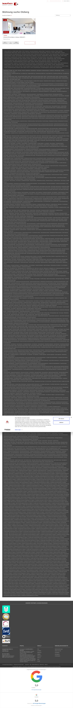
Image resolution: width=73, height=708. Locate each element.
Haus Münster (17, 207)
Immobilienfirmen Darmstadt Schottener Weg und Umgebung (21, 565)
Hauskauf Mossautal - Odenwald (21, 424)
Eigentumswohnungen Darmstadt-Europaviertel (35, 415)
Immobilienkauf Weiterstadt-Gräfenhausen (35, 366)
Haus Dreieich (14, 210)
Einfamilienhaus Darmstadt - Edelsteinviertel (38, 305)
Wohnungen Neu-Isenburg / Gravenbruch (36, 351)
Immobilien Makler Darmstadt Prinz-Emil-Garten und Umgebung (53, 494)
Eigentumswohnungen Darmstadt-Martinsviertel (27, 341)
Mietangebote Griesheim (7, 259)
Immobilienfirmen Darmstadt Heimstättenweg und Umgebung (29, 570)
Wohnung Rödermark (37, 110)
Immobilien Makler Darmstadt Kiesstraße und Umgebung (17, 506)
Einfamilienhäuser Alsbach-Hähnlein (45, 220)
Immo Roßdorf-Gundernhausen (64, 360)
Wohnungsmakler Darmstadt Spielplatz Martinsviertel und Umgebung (17, 498)
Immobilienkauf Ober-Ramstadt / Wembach (32, 174)
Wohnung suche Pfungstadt (31, 329)
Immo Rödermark (61, 110)
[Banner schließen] (71, 693)
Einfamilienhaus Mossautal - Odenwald (32, 424)
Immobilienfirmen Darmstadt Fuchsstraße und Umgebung (47, 504)
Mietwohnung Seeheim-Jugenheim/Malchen (62, 170)
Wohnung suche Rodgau (7, 278)
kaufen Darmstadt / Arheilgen (24, 327)
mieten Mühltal (6, 141)
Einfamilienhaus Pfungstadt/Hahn (14, 299)
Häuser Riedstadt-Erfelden (8, 202)
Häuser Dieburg (12, 442)
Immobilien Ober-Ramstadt (21, 153)
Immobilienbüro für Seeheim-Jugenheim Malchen (58, 574)
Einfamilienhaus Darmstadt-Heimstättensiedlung (55, 318)
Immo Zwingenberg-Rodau (18, 277)
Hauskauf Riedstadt (47, 98)
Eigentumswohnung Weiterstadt (33, 333)
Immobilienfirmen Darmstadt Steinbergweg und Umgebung (17, 512)
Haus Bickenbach (23, 95)
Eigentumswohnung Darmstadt (26, 118)
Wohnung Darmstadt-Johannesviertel (32, 125)
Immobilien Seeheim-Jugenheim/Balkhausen (23, 375)
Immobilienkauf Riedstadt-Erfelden (28, 201)
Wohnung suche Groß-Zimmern (29, 199)
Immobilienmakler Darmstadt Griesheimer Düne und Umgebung (35, 486)
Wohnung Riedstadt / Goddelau (55, 430)
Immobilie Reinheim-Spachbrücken (9, 315)
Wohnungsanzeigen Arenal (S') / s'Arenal (34, 446)
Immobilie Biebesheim (7, 344)
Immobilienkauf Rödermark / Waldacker (20, 394)
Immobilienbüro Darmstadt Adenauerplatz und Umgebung (12, 510)
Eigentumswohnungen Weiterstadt (21, 335)
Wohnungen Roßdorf (45, 214)
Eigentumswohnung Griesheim (8, 262)
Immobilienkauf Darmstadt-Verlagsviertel (33, 412)
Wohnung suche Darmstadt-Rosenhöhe (9, 223)
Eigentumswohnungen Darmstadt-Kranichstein (40, 283)
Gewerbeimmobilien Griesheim (22, 260)
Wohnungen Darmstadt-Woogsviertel (61, 454)
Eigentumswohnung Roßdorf (21, 214)
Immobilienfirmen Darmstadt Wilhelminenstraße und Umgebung (20, 558)
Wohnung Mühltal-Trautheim (56, 106)
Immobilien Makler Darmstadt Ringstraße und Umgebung (47, 510)
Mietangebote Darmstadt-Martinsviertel (33, 338)
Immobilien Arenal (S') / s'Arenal (30, 448)
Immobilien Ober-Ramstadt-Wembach (51, 357)
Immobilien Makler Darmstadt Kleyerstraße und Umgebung (51, 544)
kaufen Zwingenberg (32, 192)
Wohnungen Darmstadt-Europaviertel (22, 415)
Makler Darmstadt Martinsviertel (32, 464)
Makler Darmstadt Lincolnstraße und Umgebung (27, 518)
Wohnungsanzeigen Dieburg (20, 442)
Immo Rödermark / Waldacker (40, 394)
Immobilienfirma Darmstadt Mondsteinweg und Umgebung (44, 562)
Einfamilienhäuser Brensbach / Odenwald (32, 228)
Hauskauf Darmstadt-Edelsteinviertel (19, 149)
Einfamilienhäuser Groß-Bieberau (56, 265)
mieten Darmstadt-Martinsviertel (22, 339)
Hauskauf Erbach (44, 440)
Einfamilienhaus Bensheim (20, 373)
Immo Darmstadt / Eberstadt (49, 388)
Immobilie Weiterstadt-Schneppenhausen (10, 287)
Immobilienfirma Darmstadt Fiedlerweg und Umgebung (56, 501)
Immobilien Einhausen (46, 144)
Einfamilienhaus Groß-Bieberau (16, 266)
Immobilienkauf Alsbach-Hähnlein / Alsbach (47, 347)
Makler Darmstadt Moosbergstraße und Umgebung (53, 546)
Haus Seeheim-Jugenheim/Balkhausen (29, 376)
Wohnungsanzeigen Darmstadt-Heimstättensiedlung (58, 321)
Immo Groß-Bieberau (32, 265)
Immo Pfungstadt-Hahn (52, 91)
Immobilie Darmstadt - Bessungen (16, 272)
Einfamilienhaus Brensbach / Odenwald (9, 228)
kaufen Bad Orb (40, 406)
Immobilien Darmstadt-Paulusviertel (22, 436)
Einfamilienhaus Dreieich (22, 211)
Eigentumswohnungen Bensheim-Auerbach (28, 161)
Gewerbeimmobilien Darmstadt (49, 118)
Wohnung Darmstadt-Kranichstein (24, 286)
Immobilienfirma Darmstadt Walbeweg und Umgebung (22, 546)
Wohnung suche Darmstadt (11, 118)
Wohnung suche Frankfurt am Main (9, 460)
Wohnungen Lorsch (7, 268)
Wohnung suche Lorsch (34, 269)
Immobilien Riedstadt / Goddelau (44, 431)
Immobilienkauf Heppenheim (14, 354)
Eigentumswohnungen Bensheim (53, 372)
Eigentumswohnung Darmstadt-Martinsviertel (46, 338)
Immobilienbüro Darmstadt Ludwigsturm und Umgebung (53, 486)
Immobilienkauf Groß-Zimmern (37, 198)
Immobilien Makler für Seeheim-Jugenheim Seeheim (29, 576)
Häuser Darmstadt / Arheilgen (15, 327)
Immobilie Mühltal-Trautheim (11, 107)
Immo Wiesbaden (13, 308)
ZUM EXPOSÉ (29, 42)
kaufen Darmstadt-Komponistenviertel (46, 293)
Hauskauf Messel (46, 167)
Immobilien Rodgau (43, 278)
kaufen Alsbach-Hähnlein (59, 219)
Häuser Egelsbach (44, 168)
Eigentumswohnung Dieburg (29, 442)
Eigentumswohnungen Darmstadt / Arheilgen (35, 327)
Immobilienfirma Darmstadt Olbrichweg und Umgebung (37, 525)
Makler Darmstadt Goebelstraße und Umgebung (11, 564)
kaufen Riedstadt (40, 98)
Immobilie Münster (12, 207)
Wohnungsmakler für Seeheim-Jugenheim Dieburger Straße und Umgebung (37, 589)
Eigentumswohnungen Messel (40, 165)
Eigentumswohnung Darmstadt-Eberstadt (10, 403)
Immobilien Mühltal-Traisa (31, 73)
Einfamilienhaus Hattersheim (46, 229)
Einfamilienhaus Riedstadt (52, 100)
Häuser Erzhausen (12, 180)
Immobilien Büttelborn (40, 143)
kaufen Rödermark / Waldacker (59, 394)
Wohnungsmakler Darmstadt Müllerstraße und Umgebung (57, 558)
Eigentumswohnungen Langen (45, 314)
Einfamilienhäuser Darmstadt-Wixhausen (21, 449)
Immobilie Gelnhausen (16, 437)
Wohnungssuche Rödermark (44, 110)
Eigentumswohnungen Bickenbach (9, 95)
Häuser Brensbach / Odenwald (18, 226)
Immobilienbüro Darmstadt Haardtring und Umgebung (18, 494)
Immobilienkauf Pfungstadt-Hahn (17, 91)
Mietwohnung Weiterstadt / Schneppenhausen (36, 390)
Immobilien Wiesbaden (30, 308)
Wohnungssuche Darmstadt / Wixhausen (46, 250)
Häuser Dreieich (16, 211)
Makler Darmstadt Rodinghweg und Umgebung (51, 571)
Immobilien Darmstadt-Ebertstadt (19, 104)
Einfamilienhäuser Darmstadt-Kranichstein (46, 281)
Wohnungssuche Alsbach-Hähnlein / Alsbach (24, 345)
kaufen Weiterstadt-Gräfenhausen (40, 369)
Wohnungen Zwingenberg (7, 192)
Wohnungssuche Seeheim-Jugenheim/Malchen (33, 173)
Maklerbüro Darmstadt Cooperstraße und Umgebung (61, 528)
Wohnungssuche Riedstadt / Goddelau (21, 430)
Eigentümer (39, 652)
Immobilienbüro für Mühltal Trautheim (14, 577)
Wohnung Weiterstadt (53, 335)
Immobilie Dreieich (52, 211)
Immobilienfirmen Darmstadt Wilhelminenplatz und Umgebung (24, 476)
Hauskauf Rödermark (30, 110)
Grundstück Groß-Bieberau (15, 265)
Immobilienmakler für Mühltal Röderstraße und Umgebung (43, 583)
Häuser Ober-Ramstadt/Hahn (51, 183)
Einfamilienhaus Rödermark (17, 112)
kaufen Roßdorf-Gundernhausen (44, 360)
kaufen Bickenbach (14, 94)
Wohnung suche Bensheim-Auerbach (15, 159)
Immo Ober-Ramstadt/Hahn (42, 183)
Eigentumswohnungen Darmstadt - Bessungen (36, 271)
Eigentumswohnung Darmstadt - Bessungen (62, 272)
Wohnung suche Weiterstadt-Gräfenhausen (10, 366)
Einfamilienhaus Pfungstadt (42, 332)
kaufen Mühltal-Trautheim (27, 107)
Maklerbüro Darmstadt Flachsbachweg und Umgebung (44, 497)
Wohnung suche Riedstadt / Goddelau (9, 430)
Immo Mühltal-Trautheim (19, 107)
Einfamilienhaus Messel (14, 167)
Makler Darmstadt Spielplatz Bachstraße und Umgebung (24, 503)
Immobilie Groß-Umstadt (7, 381)
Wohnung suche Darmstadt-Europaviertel (10, 415)
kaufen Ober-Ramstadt (25, 152)
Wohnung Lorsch (46, 268)
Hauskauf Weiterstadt (46, 335)
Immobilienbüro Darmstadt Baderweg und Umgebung (12, 570)
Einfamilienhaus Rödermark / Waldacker (10, 396)
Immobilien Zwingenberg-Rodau (8, 277)
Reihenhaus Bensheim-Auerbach (9, 158)
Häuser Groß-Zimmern (20, 199)
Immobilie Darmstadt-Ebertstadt (29, 104)
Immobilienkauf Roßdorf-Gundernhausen (32, 360)
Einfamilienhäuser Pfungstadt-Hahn (43, 91)
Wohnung (23, 70)
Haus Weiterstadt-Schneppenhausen (26, 289)
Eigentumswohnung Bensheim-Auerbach (48, 159)
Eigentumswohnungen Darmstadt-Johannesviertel (45, 125)
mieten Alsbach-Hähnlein (51, 219)
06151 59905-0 (6, 653)
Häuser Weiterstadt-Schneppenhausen (38, 289)
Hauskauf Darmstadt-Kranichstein (35, 281)
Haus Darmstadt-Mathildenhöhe (32, 363)
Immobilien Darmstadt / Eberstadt (21, 387)
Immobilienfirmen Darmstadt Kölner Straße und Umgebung (51, 550)
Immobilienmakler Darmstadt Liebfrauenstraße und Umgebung (24, 507)
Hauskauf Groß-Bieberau (39, 265)
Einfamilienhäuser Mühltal (12, 141)
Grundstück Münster (36, 207)
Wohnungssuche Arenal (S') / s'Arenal (54, 448)
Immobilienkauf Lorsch (53, 269)
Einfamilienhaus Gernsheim (44, 397)
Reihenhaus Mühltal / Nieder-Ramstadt (9, 186)
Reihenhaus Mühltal (20, 141)
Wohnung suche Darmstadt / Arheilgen (9, 324)
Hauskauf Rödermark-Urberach (27, 232)
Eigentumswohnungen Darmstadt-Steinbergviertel (56, 85)
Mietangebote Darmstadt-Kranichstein (42, 284)
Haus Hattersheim (61, 229)
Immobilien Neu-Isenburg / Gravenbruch (49, 351)
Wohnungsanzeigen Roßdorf (43, 213)
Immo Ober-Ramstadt (18, 152)
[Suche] (47, 1)
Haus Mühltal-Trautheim (38, 106)
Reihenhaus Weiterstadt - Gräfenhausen (14, 205)
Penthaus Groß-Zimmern (57, 198)
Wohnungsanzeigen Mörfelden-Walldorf (30, 88)
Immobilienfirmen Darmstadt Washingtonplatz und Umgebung (18, 491)
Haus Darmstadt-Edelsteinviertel (28, 150)
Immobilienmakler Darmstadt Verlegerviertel (28, 467)
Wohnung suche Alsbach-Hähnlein (42, 219)
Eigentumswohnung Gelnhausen (27, 439)
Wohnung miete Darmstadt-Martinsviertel (59, 338)
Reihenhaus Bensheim (7, 372)
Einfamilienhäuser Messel (33, 167)
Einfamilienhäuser (33, 70)
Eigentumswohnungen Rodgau (11, 280)
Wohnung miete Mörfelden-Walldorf (36, 89)
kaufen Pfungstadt (60, 329)
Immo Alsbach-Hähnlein (29, 217)
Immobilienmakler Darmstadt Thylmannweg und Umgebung (42, 503)
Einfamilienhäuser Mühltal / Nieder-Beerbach (24, 385)
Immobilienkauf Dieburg (7, 443)
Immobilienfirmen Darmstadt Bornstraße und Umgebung (34, 522)
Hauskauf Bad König (54, 101)
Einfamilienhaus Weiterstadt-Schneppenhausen (52, 289)
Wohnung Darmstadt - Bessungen (53, 274)
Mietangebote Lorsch (52, 268)
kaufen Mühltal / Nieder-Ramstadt (56, 186)
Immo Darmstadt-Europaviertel (47, 415)
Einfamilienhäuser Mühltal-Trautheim (50, 107)
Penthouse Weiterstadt (17, 336)
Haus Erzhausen (63, 180)
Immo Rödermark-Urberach (18, 232)
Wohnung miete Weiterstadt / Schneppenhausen (51, 390)
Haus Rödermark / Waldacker (50, 394)
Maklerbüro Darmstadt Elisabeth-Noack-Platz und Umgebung (45, 495)
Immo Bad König (26, 101)
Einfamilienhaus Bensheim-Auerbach (59, 159)
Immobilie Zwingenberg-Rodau (8, 275)
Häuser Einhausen (40, 144)
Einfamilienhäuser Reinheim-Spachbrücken (10, 317)
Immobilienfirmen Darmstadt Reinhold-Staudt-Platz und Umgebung (56, 515)
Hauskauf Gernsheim (30, 397)
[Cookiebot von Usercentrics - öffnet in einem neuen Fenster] (7, 706)
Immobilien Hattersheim (54, 229)
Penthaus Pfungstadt (29, 330)
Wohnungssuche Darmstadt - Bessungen (22, 271)
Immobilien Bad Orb (27, 406)
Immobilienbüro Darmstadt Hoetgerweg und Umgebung (20, 525)
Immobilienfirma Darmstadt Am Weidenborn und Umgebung (12, 543)
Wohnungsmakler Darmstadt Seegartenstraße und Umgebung (59, 565)
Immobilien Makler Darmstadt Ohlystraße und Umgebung (47, 570)
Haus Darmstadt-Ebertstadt (39, 104)
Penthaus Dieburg (44, 442)
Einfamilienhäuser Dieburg (34, 443)
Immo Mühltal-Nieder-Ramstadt (23, 147)
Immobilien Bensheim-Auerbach (19, 158)
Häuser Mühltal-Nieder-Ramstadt (34, 147)
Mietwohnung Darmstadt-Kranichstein (31, 284)
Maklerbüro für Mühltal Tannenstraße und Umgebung (15, 561)
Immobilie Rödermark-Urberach (8, 232)
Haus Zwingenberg (54, 192)
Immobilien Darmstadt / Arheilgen (12, 326)
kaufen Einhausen (34, 144)
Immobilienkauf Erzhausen (25, 180)
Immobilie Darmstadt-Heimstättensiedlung (25, 318)
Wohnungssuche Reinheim (45, 302)
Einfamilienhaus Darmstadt (42, 115)
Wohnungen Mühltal (26, 141)
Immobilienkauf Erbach (33, 440)
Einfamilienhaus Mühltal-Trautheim (20, 109)
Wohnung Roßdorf (51, 213)
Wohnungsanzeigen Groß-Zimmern (48, 198)
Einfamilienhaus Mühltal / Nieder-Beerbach (33, 384)
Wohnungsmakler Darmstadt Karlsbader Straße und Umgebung (25, 552)
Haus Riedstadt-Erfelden (55, 201)
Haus (13, 70)
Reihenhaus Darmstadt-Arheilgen (9, 128)
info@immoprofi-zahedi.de (9, 655)
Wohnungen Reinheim (52, 302)
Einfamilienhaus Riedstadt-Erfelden (17, 201)
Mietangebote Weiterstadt (43, 336)
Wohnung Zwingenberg (25, 192)
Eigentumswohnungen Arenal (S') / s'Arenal (42, 448)
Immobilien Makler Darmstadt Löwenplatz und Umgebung (51, 485)
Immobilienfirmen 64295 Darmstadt (19, 473)
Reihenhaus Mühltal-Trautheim (8, 106)
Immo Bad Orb (50, 406)
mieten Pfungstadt (45, 329)
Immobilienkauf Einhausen (54, 144)
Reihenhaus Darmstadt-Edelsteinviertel (45, 149)
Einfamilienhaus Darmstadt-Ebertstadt (37, 103)
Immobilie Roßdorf (11, 213)
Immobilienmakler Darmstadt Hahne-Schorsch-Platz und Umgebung (48, 489)
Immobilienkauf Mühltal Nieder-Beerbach (13, 311)
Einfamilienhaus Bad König (14, 101)
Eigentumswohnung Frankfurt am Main (47, 460)
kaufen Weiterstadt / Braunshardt (54, 162)
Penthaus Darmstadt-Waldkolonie (36, 427)
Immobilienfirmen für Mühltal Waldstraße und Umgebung (57, 580)
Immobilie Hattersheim (23, 229)
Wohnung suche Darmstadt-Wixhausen (13, 451)
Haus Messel (27, 167)
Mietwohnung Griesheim (44, 262)
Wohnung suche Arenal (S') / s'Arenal (9, 446)
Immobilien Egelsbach (37, 168)
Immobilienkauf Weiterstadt (52, 336)
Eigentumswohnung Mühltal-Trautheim (31, 109)
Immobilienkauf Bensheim (44, 373)
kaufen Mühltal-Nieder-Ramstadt (19, 146)
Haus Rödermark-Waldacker (40, 177)
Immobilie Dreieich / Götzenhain (25, 257)
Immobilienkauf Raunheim (14, 433)
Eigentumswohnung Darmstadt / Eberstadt (32, 387)
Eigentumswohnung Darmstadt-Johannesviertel (61, 125)
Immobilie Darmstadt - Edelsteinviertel (51, 305)
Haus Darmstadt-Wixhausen (31, 449)
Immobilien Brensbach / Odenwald (29, 226)
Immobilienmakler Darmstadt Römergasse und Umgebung (57, 509)
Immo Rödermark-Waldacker (31, 177)
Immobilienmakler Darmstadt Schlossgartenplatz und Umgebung (24, 500)
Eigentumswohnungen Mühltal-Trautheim (38, 107)
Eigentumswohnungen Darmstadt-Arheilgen (53, 131)
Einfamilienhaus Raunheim (41, 433)
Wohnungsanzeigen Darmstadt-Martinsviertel (10, 339)
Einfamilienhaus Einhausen (14, 144)
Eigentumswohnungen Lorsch (60, 268)
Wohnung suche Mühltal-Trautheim (9, 109)
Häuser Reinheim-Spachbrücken (19, 315)
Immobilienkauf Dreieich (59, 210)
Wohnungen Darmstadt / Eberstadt (57, 387)
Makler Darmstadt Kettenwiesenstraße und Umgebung (15, 553)
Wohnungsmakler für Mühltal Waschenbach (26, 577)
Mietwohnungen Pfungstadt (8, 329)
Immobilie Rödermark (14, 113)
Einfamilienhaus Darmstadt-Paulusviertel (20, 434)
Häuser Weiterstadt (57, 333)
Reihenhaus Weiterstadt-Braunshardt (52, 399)
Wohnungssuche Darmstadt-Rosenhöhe (33, 225)
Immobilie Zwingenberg (61, 192)
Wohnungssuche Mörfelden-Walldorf (47, 89)
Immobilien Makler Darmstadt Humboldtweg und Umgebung (51, 522)
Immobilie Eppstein (6, 290)
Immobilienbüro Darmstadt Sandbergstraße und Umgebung (16, 522)
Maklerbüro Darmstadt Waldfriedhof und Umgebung (15, 489)
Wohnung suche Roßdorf (28, 213)
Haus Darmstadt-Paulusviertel (53, 434)
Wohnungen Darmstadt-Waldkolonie (9, 428)
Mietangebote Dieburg (64, 442)
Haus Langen (8, 314)
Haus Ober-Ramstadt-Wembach (20, 357)
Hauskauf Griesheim (62, 260)
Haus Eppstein (41, 290)
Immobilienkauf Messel (7, 167)
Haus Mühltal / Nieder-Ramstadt (53, 189)
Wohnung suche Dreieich (7, 210)
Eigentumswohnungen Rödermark (62, 112)
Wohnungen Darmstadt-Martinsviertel (56, 339)
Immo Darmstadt (6, 115)
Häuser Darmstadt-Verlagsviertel (54, 412)
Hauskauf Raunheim (54, 433)
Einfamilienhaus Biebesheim (49, 344)
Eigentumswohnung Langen (15, 314)
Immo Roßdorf (6, 213)
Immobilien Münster (30, 207)
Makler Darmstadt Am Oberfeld (13, 470)
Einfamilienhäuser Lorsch (30, 268)
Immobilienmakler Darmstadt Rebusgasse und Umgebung (16, 515)
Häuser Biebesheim (19, 344)
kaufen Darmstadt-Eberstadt (21, 403)
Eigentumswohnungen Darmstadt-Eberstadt (31, 403)
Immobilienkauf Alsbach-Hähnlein (9, 222)
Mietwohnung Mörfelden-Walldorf (18, 88)
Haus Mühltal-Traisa (66, 73)
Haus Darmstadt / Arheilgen (32, 324)
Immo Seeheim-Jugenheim (8, 238)
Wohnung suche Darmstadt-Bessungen (9, 244)
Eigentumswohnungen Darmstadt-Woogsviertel (22, 454)
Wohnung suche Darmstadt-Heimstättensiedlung (11, 318)
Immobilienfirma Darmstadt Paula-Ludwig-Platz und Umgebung (16, 492)
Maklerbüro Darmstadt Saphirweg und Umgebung (14, 556)
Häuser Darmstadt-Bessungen (29, 244)
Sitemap (46, 664)
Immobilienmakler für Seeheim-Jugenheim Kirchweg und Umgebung (38, 580)
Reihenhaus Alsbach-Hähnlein (11, 219)
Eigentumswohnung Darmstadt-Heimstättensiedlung (39, 318)
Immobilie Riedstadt (60, 98)
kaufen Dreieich (38, 210)
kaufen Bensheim (50, 373)
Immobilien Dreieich (46, 211)
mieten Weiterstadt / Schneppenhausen (36, 393)
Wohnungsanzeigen (57, 70)
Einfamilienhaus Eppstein (58, 290)
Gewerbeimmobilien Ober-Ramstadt (9, 152)
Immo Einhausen (61, 144)
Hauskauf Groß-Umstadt (7, 382)
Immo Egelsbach (24, 168)
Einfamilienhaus (27, 70)
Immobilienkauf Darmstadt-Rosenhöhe (45, 225)
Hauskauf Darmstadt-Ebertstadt (17, 103)
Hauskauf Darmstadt (25, 116)
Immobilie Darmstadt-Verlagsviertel (9, 412)
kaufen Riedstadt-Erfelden (7, 201)
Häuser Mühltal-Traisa (49, 73)
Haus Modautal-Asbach (16, 421)
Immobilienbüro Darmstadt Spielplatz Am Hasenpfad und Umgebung (35, 515)
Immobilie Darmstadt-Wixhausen (60, 452)
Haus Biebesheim (13, 344)
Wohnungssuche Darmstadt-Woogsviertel (36, 457)
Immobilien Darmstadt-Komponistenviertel (58, 293)
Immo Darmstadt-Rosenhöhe (22, 225)
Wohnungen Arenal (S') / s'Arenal (11, 448)
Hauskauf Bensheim (57, 373)
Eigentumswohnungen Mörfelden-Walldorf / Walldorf (38, 76)
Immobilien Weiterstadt (16, 333)
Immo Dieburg (58, 443)
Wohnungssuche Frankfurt (23, 137)
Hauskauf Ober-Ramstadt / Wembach (57, 174)
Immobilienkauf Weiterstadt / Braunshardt (14, 164)
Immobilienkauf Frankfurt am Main (15, 461)
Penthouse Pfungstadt (58, 332)
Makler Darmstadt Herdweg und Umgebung (15, 534)
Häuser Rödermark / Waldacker (31, 394)
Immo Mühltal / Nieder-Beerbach (45, 384)
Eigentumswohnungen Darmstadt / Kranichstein (48, 409)
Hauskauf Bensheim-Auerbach (40, 161)
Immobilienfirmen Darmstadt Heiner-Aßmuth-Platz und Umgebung (46, 479)
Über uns (39, 657)
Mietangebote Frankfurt (52, 137)
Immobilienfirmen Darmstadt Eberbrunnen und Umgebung (29, 510)
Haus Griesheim (14, 259)
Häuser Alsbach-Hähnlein (48, 217)
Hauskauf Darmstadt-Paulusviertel (33, 436)
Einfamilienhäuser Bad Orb (19, 406)
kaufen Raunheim (48, 433)
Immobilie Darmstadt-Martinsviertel (45, 339)
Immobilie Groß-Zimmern (20, 198)
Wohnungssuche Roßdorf (63, 213)
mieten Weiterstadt (30, 336)
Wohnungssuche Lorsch (13, 268)
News (38, 659)
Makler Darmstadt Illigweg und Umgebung (21, 537)
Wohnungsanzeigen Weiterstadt (61, 336)
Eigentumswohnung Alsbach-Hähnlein (20, 217)
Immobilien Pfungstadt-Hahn (16, 92)
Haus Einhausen (28, 144)
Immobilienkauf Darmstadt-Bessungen (34, 247)
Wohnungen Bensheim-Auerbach (41, 158)
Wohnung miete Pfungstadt (33, 332)
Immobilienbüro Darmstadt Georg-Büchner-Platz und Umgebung (25, 479)
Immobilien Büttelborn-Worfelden (36, 378)
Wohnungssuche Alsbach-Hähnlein (31, 219)
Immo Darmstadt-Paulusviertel (63, 434)
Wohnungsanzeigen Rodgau (60, 278)
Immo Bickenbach (36, 95)
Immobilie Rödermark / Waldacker (9, 394)
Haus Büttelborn (18, 143)
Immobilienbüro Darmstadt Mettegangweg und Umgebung (21, 573)
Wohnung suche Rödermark (43, 112)
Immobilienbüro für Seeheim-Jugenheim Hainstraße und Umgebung (48, 564)
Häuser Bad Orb (12, 406)
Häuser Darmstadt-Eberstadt (11, 405)
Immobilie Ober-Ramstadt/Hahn (8, 183)
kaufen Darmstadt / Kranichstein (12, 409)
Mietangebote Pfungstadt (14, 330)
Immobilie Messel (14, 165)
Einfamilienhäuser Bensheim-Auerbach (30, 158)
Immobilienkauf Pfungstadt (44, 330)
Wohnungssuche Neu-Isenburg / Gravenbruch (10, 351)
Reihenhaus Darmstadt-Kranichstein (62, 283)
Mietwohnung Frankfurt (45, 137)
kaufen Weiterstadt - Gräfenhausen (9, 204)
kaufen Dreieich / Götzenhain (8, 256)
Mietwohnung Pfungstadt (62, 330)
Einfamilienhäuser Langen (23, 314)
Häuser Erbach (20, 440)
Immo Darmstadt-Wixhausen (15, 452)
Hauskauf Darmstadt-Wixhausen (56, 451)
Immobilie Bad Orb (6, 406)
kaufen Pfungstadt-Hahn (34, 91)
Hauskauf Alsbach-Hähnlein (63, 220)
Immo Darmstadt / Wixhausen (22, 250)
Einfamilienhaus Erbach (26, 440)
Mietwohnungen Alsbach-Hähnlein (9, 217)
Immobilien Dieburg (26, 443)
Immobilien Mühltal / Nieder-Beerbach (20, 384)
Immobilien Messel (40, 167)
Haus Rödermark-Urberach (36, 232)
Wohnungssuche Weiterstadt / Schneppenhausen (58, 391)
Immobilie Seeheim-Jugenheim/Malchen (23, 170)
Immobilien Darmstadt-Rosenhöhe (21, 223)
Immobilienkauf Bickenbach (22, 94)
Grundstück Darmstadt (49, 116)
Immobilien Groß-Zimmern (38, 199)
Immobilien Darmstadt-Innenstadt (45, 253)
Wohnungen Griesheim (42, 259)
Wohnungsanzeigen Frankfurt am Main (26, 461)
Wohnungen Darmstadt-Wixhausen (45, 451)
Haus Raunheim (21, 433)
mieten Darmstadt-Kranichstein (15, 283)
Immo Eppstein (46, 290)
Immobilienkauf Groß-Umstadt (56, 381)
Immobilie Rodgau (14, 278)
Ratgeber (39, 654)
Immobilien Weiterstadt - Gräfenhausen (41, 205)
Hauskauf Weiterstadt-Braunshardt (63, 399)
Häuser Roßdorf (16, 216)
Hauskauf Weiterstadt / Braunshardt (26, 164)
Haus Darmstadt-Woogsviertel (18, 455)
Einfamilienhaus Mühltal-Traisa (57, 73)
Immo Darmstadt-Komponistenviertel (27, 296)
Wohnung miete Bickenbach (35, 97)
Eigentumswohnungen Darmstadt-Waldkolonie (24, 427)
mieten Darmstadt (18, 115)
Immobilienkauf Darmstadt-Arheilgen (19, 128)
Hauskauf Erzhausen (33, 180)
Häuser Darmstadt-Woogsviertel (58, 457)
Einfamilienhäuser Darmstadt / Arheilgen (22, 324)
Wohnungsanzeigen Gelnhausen (25, 437)
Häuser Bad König (39, 101)
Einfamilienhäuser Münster (44, 207)
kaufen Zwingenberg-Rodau (26, 277)
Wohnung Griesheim (59, 262)
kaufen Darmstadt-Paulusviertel (31, 434)
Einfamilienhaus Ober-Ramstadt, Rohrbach (21, 235)
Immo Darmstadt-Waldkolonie (12, 427)
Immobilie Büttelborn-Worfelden (8, 378)
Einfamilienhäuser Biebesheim (64, 344)
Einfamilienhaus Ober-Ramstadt (11, 153)
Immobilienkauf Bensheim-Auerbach (27, 159)
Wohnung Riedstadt (53, 98)
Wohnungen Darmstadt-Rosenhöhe (52, 223)
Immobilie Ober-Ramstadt (51, 155)
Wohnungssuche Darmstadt (8, 116)
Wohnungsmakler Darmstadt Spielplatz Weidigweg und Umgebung (37, 516)
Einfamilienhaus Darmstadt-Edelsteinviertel (32, 149)
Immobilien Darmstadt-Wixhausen (35, 451)
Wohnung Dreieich (52, 210)
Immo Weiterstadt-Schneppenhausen (15, 289)
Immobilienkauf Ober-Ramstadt (57, 153)
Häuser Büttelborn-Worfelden (26, 378)
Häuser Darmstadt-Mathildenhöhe (43, 363)
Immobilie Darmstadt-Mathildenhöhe (9, 363)
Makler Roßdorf (6, 470)
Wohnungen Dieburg (7, 442)
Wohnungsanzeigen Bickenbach (57, 94)
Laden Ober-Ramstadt (60, 152)
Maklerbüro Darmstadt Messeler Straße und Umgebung (35, 571)
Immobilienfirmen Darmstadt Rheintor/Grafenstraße (54, 470)
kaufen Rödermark (38, 113)
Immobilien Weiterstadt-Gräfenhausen (51, 369)
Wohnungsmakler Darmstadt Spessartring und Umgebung (31, 531)
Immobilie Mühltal (42, 140)
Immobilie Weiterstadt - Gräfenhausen (56, 204)
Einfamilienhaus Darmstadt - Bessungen (10, 274)
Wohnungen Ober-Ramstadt (48, 153)
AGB (30, 664)
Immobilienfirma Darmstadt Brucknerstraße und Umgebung (17, 571)
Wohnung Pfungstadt (23, 329)
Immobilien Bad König (33, 101)
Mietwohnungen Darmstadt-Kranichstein (10, 281)
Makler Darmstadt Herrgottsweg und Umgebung (61, 495)
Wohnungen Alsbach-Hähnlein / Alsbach (10, 348)
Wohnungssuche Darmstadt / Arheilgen (57, 326)
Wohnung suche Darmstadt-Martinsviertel (50, 341)
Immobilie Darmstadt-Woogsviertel (48, 457)
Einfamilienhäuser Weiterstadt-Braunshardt (34, 400)
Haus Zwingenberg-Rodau (29, 275)
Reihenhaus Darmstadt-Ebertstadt (9, 104)
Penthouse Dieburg (20, 443)
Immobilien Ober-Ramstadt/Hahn (61, 183)
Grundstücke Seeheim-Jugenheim (17, 238)
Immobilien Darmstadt (66, 115)
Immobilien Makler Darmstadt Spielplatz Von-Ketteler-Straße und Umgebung (15, 516)
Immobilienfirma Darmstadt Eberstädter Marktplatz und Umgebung (25, 495)
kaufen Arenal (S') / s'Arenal (21, 448)
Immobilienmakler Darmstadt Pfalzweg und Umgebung (41, 482)
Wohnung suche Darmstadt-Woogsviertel (50, 454)
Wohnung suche (6, 70)
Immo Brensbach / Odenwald (39, 226)
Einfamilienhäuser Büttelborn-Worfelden (26, 379)
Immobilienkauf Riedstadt (60, 100)
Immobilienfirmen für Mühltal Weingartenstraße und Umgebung (42, 592)
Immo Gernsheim (65, 397)
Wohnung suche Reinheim (36, 302)
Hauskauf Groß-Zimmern (12, 198)
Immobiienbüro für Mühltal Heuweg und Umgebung (11, 586)
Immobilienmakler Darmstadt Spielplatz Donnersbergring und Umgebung (45, 518)
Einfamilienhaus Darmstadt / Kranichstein (62, 409)
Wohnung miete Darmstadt (26, 115)
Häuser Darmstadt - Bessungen (26, 272)
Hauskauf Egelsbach (30, 168)
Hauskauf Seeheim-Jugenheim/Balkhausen (54, 376)
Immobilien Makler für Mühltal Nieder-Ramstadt (41, 577)
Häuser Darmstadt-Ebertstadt (27, 103)
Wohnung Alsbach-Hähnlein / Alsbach (36, 345)
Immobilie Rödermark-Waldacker (8, 177)
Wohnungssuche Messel (31, 165)
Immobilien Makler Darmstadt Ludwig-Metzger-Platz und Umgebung (17, 501)
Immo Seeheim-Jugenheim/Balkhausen (17, 376)
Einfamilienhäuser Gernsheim (22, 397)
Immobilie (62, 70)
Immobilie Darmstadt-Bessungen (40, 244)
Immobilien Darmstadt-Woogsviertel (28, 455)
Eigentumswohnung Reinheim (61, 302)
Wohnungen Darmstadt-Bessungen (63, 244)
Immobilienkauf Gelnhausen (50, 437)
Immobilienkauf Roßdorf (29, 214)
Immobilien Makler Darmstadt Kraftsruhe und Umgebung (24, 488)
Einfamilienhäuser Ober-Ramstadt (30, 155)
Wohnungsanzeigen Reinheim (8, 302)
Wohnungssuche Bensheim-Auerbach (15, 161)
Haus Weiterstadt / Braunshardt (36, 164)
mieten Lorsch (37, 268)
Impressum (27, 664)
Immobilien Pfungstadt (7, 330)
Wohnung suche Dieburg (56, 442)
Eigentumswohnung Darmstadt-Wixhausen (26, 452)
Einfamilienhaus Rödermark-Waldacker (50, 177)
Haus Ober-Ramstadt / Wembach (20, 174)
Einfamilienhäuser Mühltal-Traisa (41, 73)
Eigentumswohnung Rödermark (52, 112)
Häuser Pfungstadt (66, 329)
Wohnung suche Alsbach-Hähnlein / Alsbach (10, 345)
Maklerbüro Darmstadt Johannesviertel (21, 464)
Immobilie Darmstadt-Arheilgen (41, 131)
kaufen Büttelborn (13, 143)
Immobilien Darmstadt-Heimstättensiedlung (19, 321)
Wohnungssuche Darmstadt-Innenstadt (56, 253)
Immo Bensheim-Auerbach (51, 158)
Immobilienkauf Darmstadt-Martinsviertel (34, 339)
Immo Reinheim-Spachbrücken (31, 317)
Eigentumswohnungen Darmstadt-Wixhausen (52, 449)
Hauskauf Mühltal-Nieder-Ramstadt (54, 146)
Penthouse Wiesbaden (38, 308)
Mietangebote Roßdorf (30, 216)
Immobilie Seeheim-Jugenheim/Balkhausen (10, 375)
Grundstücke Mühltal (14, 140)
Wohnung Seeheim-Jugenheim (22, 241)
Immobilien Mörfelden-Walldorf (16, 89)
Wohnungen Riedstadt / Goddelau (21, 431)
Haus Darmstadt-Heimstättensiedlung (32, 321)
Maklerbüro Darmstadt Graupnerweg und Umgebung (16, 540)
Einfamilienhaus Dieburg (42, 443)
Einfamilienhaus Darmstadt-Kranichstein (10, 284)
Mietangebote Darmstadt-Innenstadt (9, 253)
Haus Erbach (40, 440)
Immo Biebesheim (34, 344)
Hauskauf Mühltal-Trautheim (47, 106)
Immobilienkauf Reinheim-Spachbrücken (31, 315)
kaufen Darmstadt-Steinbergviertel (32, 85)
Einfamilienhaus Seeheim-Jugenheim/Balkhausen (51, 375)
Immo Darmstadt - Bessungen (31, 274)
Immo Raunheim (60, 433)
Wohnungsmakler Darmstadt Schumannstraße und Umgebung (13, 574)
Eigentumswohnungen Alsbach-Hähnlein (20, 222)
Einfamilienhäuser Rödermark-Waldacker (20, 177)
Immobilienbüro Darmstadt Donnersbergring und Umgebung (60, 503)
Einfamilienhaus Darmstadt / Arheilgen (48, 327)
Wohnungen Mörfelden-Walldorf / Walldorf (24, 76)
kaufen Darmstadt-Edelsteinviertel (9, 149)
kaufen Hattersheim (6, 229)
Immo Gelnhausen (35, 439)
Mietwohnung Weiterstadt (31, 335)
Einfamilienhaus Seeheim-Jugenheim (54, 241)
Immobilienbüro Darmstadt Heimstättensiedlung (50, 467)
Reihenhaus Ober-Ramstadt (11, 156)
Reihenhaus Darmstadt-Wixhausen (9, 449)
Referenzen (39, 655)
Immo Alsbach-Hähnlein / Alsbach (9, 347)
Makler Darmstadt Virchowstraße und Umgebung (44, 559)
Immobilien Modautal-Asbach (8, 421)
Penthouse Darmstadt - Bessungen (42, 274)
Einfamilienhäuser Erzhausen (41, 180)
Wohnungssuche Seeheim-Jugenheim (33, 241)
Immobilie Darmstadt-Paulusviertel (9, 434)
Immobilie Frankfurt (59, 137)
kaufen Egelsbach (18, 168)
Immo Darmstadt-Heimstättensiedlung (44, 321)
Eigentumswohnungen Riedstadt (43, 100)
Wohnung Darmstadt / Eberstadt (15, 388)
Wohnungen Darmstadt (56, 116)
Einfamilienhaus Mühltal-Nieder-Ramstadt (42, 146)
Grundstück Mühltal (37, 140)
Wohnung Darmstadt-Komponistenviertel (16, 296)
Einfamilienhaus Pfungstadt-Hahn (62, 91)
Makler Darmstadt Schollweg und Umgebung (49, 492)
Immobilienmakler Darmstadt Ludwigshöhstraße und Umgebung (28, 564)
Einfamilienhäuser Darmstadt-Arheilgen (31, 128)
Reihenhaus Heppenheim (50, 354)
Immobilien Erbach (55, 440)
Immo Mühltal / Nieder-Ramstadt (34, 186)
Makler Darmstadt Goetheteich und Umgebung (18, 486)
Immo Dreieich (19, 210)
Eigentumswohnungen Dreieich (8, 211)
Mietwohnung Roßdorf (13, 214)
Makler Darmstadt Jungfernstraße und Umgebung (32, 540)
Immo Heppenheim (29, 354)
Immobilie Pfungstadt (39, 329)
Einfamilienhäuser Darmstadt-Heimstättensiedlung (20, 323)
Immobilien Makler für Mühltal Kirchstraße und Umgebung (60, 592)
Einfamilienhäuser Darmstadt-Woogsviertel (54, 455)
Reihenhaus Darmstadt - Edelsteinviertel (25, 305)
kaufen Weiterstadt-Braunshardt (8, 399)
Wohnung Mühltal (65, 140)
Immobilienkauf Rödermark (34, 112)
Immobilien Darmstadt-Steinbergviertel (43, 85)
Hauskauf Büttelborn (25, 143)
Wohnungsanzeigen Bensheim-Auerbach (51, 161)
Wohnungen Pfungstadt (15, 329)
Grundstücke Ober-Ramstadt (13, 155)
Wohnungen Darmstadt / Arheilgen (22, 326)
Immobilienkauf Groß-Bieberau (26, 266)
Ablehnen (61, 698)
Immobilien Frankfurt (15, 137)
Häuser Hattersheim (39, 229)
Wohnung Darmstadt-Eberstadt (42, 405)
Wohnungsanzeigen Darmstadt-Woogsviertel (36, 454)
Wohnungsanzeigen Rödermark (22, 113)
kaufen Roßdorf (56, 213)
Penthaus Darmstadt (42, 118)
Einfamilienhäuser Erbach (13, 440)
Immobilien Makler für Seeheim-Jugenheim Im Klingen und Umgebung (38, 568)
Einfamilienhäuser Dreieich (25, 210)
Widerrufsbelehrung (35, 664)
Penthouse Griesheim (16, 262)
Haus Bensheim (31, 372)
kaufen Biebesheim (57, 344)
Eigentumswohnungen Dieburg (50, 443)
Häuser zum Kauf (58, 650)
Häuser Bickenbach (61, 95)
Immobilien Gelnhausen (18, 439)
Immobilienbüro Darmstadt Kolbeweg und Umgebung (48, 534)
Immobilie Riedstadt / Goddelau (32, 430)
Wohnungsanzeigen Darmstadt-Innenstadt (33, 253)
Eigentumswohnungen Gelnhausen (9, 439)
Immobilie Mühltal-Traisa (7, 73)
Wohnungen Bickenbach (7, 94)
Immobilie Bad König (7, 101)
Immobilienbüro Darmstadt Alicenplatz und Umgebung (58, 482)
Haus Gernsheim (51, 397)
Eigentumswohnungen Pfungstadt (53, 330)
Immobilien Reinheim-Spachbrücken (42, 315)
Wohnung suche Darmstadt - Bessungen (10, 271)
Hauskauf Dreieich (32, 210)
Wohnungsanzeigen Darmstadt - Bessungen (48, 272)
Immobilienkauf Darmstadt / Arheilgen (55, 324)
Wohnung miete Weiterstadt (11, 335)
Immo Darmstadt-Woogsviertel (12, 457)
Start (38, 649)
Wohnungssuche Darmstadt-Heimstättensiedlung (58, 320)
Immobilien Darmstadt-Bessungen (23, 247)
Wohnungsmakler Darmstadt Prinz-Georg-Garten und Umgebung (37, 501)
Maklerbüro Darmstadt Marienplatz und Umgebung (11, 482)
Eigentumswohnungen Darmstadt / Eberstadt (27, 388)
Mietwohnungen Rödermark (8, 110)
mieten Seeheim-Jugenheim (59, 238)
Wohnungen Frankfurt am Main (36, 460)
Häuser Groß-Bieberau (7, 265)
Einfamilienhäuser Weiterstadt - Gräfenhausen (28, 205)
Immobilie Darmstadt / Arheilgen (33, 326)
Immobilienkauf (51, 70)
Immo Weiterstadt (36, 336)
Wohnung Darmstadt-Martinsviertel (21, 338)
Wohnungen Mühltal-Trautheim (30, 106)
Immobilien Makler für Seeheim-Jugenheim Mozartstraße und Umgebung (14, 589)
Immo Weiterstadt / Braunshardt (43, 162)
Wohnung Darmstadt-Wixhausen (24, 451)
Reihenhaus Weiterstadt (38, 335)
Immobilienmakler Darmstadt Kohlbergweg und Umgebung (31, 534)
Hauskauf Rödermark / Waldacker (21, 396)
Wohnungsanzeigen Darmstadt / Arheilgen (44, 326)
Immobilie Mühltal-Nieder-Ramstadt (9, 146)
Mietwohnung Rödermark (22, 110)
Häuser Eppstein (28, 290)
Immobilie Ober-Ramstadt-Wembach (9, 357)
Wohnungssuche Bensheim (35, 373)
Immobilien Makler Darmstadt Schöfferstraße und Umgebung (39, 558)
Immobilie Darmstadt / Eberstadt (39, 388)
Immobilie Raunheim (7, 433)
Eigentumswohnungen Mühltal (50, 140)
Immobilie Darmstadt (63, 118)
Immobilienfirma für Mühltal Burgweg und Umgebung (57, 568)
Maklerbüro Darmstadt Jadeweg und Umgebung (18, 550)
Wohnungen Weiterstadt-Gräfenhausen (47, 366)
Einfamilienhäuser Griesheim (57, 259)
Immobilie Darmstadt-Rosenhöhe (41, 223)
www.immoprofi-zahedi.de (8, 657)
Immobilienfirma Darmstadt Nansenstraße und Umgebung (44, 552)
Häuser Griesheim (37, 262)
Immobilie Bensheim (12, 373)
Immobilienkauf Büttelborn (59, 143)
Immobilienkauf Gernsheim (58, 397)
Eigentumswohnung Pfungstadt (8, 332)
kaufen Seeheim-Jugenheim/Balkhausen (41, 376)
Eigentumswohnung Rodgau (51, 278)
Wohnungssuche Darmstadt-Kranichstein (59, 281)
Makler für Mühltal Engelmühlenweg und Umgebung (26, 583)
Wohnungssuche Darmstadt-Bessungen (51, 244)
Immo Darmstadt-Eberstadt (28, 402)
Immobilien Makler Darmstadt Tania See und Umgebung (30, 504)
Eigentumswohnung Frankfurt (36, 137)
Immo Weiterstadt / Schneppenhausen (23, 390)
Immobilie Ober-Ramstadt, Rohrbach (9, 235)
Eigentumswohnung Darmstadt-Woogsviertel (41, 455)
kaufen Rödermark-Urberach (45, 232)
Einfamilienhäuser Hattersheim (14, 229)
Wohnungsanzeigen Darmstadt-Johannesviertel (19, 125)
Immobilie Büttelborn (7, 143)
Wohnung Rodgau (37, 278)
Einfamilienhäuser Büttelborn (32, 143)
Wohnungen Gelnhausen (58, 437)
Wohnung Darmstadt (12, 115)
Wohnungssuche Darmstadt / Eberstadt (45, 387)
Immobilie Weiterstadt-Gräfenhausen (17, 369)
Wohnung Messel (19, 165)
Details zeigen (18, 705)
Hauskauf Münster (51, 207)
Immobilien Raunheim (27, 433)
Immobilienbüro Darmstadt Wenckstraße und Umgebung (55, 537)
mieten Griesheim (31, 262)
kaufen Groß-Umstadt (31, 381)
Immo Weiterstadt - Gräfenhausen (20, 204)
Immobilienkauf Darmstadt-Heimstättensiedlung (43, 320)
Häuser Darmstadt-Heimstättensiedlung (16, 320)
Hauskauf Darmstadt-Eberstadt (20, 405)
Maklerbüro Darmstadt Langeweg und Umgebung (27, 509)
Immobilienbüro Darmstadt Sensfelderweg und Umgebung (25, 547)
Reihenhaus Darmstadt (33, 115)
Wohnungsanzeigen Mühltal (22, 140)
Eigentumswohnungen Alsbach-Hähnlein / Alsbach (50, 345)
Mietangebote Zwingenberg (12, 195)
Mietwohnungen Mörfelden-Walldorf (60, 88)
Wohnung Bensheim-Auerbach (59, 158)
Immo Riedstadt (26, 98)
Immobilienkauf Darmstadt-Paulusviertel (43, 434)
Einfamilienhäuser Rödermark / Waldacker (33, 396)
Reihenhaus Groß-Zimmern (29, 198)
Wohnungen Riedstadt (34, 100)
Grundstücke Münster (23, 207)
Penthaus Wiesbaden (7, 308)
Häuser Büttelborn (52, 143)
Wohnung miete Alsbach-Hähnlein (39, 217)
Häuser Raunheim (34, 433)
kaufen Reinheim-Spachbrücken (64, 315)
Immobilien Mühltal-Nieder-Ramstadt (30, 146)
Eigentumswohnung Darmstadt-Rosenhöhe (58, 225)
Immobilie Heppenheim (22, 354)
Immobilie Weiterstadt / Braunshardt (9, 162)
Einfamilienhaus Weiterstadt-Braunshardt (21, 400)
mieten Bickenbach (17, 95)
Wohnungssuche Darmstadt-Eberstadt (49, 402)
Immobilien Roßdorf (51, 214)
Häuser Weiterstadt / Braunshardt (33, 162)
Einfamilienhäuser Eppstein (14, 290)
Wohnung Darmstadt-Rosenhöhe (12, 225)
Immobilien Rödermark (7, 113)
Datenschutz (42, 664)
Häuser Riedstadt (18, 100)
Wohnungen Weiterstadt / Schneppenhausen (10, 390)
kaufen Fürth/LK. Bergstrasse (29, 82)
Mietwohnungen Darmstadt (50, 115)
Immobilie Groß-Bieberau (7, 266)
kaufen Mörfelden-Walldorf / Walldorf (15, 79)
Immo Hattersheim (10, 231)
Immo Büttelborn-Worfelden (18, 378)
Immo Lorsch (29, 269)
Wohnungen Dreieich (39, 211)
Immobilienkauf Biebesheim (27, 344)
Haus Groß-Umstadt (24, 381)
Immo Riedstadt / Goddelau (54, 431)
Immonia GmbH (21, 664)
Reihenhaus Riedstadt (7, 98)
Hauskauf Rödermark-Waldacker (62, 177)
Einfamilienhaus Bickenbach (12, 97)
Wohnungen (19, 70)
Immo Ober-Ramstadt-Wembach (41, 357)
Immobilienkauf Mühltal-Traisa (16, 73)
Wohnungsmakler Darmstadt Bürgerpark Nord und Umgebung (45, 473)
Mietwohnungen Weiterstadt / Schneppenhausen (43, 391)
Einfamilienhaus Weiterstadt (24, 333)
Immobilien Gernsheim (14, 397)
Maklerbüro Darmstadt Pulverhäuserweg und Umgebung (51, 567)
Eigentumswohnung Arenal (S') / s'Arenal (21, 446)
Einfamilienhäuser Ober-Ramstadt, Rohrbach (56, 235)
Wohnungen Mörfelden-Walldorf (8, 88)
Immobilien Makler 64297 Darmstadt (30, 473)
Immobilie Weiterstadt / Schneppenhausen (29, 391)
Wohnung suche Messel (7, 165)
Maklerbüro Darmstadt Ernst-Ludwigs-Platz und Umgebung (54, 525)
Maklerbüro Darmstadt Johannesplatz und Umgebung (56, 498)
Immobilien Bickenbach (30, 95)
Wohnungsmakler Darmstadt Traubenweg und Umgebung (26, 528)
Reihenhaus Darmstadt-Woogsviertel (9, 454)
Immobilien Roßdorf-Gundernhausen (20, 360)
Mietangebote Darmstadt (41, 116)
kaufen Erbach (50, 440)
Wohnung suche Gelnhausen (8, 437)
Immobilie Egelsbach (7, 168)
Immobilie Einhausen (7, 144)
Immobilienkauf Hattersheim (31, 229)
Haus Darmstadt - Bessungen (48, 271)
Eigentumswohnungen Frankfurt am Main (38, 461)
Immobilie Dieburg (14, 443)
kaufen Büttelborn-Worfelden (46, 378)
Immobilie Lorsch (41, 269)
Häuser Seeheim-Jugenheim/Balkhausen (37, 375)
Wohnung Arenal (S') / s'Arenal (45, 446)
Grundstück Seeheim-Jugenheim (12, 241)
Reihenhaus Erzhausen (49, 180)
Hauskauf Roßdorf (6, 214)
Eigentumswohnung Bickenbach (31, 94)
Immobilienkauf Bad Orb (33, 406)
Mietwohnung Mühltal (30, 140)
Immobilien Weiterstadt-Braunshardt (9, 400)
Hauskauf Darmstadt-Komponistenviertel (34, 293)
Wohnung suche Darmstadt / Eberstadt (9, 387)
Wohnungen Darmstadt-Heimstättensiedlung (29, 320)
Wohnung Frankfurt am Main (49, 461)
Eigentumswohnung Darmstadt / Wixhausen (58, 250)
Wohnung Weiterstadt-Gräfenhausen (28, 369)
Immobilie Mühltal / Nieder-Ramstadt (28, 189)
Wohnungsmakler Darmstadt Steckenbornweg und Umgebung (43, 555)
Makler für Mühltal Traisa (53, 576)
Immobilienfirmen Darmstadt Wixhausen (16, 467)
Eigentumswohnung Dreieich (31, 211)
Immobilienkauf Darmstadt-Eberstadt (38, 402)
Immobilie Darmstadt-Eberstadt (56, 403)
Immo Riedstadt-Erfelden (47, 201)
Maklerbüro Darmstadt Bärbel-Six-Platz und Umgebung (44, 513)
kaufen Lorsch (24, 269)
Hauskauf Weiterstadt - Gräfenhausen (30, 204)
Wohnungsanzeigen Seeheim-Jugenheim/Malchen (17, 173)
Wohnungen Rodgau (21, 278)
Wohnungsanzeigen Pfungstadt (18, 332)
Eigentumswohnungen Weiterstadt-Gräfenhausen (61, 366)
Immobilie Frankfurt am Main (19, 460)
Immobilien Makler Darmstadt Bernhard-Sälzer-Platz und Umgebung (37, 491)
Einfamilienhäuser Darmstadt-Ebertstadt (50, 103)
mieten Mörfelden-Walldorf (57, 89)
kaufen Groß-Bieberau (47, 265)
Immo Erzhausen (18, 180)
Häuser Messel (47, 165)
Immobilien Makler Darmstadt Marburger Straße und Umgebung (13, 531)
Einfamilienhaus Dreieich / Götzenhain (18, 256)
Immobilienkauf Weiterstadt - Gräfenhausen (43, 204)
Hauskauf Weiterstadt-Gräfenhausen (22, 366)
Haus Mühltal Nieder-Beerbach (35, 311)
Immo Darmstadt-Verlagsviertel (44, 412)
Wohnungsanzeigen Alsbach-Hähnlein (23, 220)
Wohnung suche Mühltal (7, 140)
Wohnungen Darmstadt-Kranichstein (34, 286)
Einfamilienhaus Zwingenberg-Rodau (18, 275)
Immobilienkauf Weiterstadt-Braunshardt (40, 399)
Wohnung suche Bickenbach (53, 95)
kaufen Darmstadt (18, 118)
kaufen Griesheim (49, 259)
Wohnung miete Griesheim (24, 262)
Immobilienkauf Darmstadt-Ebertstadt (61, 103)
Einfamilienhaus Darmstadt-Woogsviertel (24, 457)
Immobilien (10, 70)
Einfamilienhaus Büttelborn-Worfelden (56, 378)
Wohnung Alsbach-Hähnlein (13, 220)
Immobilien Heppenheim (42, 354)
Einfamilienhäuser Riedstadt (11, 100)
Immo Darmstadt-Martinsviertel (61, 341)
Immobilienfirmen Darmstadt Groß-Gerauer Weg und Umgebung (50, 561)
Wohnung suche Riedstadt (15, 98)
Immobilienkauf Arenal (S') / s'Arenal (55, 446)
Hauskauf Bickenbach (40, 94)
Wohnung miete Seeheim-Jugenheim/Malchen (38, 171)
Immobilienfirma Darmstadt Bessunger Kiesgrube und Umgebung (56, 516)
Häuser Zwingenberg (39, 192)
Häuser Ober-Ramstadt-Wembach (30, 357)
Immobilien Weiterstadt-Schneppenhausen (50, 287)
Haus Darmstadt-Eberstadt (19, 402)
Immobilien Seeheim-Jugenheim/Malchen (10, 171)
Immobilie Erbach (6, 440)
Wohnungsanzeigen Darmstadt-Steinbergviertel (33, 86)
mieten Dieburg (50, 442)
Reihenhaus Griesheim (51, 262)
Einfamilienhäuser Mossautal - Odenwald (10, 424)
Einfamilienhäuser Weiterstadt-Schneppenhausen (23, 287)
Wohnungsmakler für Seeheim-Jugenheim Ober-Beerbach (12, 576)
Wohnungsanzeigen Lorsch (22, 268)
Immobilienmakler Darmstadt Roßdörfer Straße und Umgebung (37, 537)
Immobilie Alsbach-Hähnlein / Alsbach (60, 347)
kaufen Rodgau (26, 278)
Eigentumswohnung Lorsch (10, 269)
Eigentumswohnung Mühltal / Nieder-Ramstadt (41, 189)
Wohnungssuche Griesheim (21, 259)
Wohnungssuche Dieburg (37, 442)
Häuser (16, 70)
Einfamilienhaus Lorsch (18, 269)
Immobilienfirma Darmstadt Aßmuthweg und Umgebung (34, 567)
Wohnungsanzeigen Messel (63, 165)
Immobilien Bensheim (27, 373)
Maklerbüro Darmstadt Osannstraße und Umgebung (61, 562)
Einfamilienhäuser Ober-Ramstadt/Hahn (20, 183)
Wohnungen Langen (31, 314)
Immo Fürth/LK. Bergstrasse (20, 82)
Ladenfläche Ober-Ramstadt (52, 152)
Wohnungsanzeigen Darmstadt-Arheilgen (10, 131)
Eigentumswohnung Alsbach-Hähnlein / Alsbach (21, 347)
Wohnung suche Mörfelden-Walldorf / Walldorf (10, 76)
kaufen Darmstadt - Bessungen (57, 271)
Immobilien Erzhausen (56, 180)
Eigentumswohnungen (45, 70)
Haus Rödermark (9, 112)
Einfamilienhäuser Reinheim (27, 302)
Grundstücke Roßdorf (23, 216)
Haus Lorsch (41, 268)
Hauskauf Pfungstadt (36, 330)
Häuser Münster (6, 207)
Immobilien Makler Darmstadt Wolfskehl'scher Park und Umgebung (44, 476)
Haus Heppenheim (36, 354)
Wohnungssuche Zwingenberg (16, 192)
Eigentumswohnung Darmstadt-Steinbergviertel (19, 85)
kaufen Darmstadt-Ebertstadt (8, 103)
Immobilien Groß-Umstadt (65, 381)
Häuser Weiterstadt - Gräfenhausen (52, 205)
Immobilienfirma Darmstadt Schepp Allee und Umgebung (17, 485)
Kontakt (38, 661)
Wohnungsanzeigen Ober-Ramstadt (41, 155)
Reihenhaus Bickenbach (27, 97)
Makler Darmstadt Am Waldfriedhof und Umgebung (44, 543)
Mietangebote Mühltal (59, 140)
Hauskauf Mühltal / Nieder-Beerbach (36, 385)
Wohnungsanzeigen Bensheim (63, 372)
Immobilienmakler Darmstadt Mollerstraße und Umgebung (34, 549)
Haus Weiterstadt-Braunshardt (18, 399)
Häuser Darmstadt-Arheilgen (53, 128)
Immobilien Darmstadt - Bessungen (21, 274)
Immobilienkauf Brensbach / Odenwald (49, 226)
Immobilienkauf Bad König (47, 101)
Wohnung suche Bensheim (25, 372)
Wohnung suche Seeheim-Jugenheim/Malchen (23, 171)
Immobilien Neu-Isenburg (7, 122)
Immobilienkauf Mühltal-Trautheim (61, 107)
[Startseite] (10, 4)
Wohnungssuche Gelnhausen (34, 437)
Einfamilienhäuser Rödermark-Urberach (56, 232)
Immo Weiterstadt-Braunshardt (45, 400)
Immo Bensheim (6, 373)
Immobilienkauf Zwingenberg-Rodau (48, 275)
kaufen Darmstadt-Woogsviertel (8, 455)
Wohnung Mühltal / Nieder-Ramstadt (44, 186)
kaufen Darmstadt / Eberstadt (58, 388)
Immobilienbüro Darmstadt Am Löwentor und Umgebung (43, 500)
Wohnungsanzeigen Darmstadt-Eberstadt (45, 403)
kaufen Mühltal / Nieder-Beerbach (12, 385)
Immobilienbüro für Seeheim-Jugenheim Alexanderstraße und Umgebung (47, 586)
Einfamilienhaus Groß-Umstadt (16, 381)
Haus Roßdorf (22, 213)
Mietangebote (57, 654)
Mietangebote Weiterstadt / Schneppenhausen (22, 393)
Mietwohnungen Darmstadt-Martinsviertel (10, 338)
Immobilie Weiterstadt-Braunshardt (28, 399)
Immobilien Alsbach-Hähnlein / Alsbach (34, 347)
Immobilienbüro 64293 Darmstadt (9, 473)
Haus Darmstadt (57, 118)
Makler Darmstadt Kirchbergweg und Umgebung (28, 497)
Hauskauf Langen (37, 314)
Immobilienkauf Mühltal (33, 141)
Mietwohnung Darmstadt (58, 115)
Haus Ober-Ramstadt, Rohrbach (33, 235)
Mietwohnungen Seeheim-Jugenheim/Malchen (49, 170)
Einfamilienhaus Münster (62, 207)
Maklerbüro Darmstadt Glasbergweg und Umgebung (11, 518)
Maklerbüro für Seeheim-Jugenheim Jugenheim (43, 574)
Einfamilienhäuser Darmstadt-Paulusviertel (10, 436)
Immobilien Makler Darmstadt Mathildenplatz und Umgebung (40, 519)
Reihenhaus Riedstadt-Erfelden (16, 202)
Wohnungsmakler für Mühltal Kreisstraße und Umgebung (12, 595)
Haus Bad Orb (45, 406)
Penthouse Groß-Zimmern (57, 199)
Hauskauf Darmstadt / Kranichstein (23, 409)
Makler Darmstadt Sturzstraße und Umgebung (51, 549)
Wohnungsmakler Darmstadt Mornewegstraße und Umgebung (35, 506)
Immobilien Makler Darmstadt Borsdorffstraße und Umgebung (24, 555)
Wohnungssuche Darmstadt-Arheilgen (30, 131)
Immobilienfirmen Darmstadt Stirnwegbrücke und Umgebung (13, 504)
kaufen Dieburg (63, 443)
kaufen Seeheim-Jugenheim (40, 238)
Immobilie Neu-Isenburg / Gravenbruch (23, 351)
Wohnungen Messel (22, 167)
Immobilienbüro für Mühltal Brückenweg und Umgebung (24, 592)
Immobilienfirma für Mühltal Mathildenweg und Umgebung (29, 595)
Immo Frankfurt (29, 137)
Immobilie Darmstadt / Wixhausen (12, 250)
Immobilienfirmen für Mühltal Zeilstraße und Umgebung (27, 586)
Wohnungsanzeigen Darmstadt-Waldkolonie (58, 427)
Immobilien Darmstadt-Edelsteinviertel (17, 150)
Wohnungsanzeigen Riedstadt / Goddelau (33, 431)
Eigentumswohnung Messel (54, 165)
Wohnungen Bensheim (38, 372)
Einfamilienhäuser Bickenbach (44, 95)
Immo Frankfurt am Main (27, 460)
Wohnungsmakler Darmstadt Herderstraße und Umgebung (58, 519)
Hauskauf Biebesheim (41, 344)
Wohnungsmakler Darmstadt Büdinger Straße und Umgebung (16, 549)
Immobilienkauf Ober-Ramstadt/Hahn (31, 183)
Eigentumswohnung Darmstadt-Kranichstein (22, 281)
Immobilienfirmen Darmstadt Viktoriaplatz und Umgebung (35, 494)
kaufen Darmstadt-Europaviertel (57, 415)
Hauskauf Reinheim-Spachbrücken (54, 315)
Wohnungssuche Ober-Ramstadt (39, 153)
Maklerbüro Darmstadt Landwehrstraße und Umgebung (28, 559)
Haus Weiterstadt (24, 336)
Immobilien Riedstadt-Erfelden (38, 201)
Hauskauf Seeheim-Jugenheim (43, 241)
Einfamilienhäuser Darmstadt (17, 116)
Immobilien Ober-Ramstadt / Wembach (45, 174)
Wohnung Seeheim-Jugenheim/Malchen (35, 170)
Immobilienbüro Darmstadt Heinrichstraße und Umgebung (32, 561)
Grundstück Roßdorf (36, 213)
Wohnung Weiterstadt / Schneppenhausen (16, 391)
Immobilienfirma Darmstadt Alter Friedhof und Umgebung (27, 513)
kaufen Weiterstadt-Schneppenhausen (37, 287)
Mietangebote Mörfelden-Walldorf (49, 88)
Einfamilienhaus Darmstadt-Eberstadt (31, 405)
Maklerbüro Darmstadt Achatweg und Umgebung (29, 543)
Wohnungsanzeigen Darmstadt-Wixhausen (39, 452)
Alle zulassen (61, 694)
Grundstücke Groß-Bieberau (24, 265)
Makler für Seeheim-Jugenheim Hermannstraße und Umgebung (17, 580)
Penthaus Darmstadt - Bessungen (37, 272)
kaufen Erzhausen (6, 180)
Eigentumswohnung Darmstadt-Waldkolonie (21, 428)
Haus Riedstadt (21, 98)
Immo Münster (56, 207)
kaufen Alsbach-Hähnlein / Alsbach (63, 345)
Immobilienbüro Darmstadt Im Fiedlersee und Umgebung (15, 544)
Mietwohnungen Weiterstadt (8, 333)
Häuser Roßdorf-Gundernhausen (54, 360)
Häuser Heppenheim (58, 354)
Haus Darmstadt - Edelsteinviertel (14, 305)
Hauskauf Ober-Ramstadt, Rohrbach (44, 235)
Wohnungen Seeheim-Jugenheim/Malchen (10, 170)
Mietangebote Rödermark (25, 112)
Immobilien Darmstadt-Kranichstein (13, 286)
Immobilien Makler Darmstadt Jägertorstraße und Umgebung (40, 565)
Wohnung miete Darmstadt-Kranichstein (55, 284)
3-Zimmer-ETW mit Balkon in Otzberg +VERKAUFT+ (14, 37)
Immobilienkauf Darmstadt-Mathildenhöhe (21, 363)
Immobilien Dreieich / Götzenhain (15, 257)
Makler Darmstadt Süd (39, 467)
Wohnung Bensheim (45, 372)
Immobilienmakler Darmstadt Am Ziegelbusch (25, 470)
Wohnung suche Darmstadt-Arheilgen (43, 128)
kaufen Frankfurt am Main (57, 460)
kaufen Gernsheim (37, 397)
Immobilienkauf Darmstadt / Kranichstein (35, 409)
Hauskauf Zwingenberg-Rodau (37, 275)
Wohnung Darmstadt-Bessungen (12, 247)
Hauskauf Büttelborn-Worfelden (15, 379)
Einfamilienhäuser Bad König (62, 101)
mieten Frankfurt (9, 137)
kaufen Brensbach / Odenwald (60, 226)
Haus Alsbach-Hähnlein (54, 220)
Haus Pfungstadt (25, 332)
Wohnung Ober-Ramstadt (20, 156)
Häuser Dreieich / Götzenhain (50, 256)
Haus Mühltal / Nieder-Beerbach (55, 384)
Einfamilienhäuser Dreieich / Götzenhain (31, 256)
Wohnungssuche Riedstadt (34, 98)
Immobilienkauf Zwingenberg (46, 192)
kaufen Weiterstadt (59, 335)
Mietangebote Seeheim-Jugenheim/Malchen (51, 171)
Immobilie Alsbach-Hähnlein (57, 217)
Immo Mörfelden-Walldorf (40, 88)
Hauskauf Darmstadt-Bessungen (45, 247)
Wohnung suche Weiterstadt (50, 333)
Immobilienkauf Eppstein (22, 290)
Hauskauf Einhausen (22, 144)
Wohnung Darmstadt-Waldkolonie (47, 427)
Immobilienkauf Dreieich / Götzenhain (36, 257)
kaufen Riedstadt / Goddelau (11, 431)
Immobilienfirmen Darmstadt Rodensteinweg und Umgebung (43, 547)
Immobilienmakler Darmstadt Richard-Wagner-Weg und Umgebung (34, 553)
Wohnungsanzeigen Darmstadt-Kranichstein (59, 286)
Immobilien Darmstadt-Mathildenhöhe (54, 363)
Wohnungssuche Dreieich (45, 210)
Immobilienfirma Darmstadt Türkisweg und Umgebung (12, 559)
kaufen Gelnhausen (43, 437)
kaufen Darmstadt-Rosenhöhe (31, 223)
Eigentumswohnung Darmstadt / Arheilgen (43, 324)
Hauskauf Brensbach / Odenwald (21, 228)
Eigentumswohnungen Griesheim (12, 260)
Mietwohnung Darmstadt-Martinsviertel (14, 341)
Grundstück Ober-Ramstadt (33, 152)
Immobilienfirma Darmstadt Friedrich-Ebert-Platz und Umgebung (37, 498)
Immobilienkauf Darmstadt (7, 119)
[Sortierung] (63, 15)
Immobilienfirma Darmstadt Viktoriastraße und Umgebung (44, 528)
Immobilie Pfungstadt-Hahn (8, 91)
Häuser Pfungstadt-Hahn (26, 91)
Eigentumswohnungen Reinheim (18, 302)
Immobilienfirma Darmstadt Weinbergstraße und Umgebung (50, 531)
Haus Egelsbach (12, 168)
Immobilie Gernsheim (7, 397)
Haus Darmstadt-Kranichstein (20, 284)
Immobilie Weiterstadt (42, 333)
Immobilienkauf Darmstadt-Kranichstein (26, 283)
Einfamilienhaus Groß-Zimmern (47, 199)
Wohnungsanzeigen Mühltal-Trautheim (19, 106)
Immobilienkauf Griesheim (55, 260)
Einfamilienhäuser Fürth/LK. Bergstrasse (10, 82)
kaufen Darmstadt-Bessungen (20, 244)
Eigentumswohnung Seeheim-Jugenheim (29, 238)
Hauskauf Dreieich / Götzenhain (60, 256)
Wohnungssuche (39, 70)
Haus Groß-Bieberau (64, 265)
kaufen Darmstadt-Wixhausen (50, 452)
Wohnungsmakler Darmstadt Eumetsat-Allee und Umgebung (56, 507)
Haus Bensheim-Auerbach (37, 159)
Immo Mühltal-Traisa (24, 73)
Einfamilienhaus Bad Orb (56, 406)
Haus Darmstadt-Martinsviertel (39, 341)
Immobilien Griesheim (35, 259)
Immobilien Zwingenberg (20, 195)
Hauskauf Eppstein (51, 290)
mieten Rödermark (15, 110)
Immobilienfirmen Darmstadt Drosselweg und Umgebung (33, 544)
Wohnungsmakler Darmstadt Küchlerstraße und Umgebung (35, 512)
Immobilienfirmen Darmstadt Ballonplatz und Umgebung (34, 485)
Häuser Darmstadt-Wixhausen (40, 449)
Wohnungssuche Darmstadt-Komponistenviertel (20, 293)
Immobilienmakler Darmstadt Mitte (56, 464)
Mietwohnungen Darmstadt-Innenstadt (20, 253)
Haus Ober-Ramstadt (58, 155)
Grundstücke (57, 652)
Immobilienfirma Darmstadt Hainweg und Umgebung (11, 509)
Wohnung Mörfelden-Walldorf (25, 89)
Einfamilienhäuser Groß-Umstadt (40, 381)
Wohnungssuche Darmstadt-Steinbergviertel (18, 86)
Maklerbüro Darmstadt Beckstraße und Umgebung (37, 546)
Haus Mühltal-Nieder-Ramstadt (13, 147)
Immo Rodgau (31, 278)
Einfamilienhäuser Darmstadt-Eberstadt (62, 402)
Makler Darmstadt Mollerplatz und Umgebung (26, 482)
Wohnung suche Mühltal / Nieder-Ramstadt (15, 189)
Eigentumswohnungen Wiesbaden (21, 308)
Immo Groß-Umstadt (48, 381)
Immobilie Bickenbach (20, 97)
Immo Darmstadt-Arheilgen (20, 131)
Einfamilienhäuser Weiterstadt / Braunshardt (21, 162)
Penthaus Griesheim (29, 259)
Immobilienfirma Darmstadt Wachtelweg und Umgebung (12, 497)
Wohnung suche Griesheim (40, 260)
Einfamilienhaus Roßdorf (10, 216)
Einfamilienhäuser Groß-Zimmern (12, 199)
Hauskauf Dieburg (9, 445)
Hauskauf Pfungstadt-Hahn (8, 92)
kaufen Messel (25, 165)
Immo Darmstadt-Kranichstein (51, 283)
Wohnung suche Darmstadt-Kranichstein (47, 286)
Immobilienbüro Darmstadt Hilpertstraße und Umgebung (34, 550)
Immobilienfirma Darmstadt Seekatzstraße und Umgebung (53, 506)
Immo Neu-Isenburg (15, 122)
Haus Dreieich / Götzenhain (41, 256)
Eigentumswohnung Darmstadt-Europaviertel (10, 418)
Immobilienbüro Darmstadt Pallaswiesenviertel (39, 470)
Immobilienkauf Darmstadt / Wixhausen (33, 250)
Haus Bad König (21, 101)
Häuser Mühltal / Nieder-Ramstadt (63, 189)
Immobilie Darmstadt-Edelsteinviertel (52, 150)
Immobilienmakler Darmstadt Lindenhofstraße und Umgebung (18, 568)
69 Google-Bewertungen (36, 689)
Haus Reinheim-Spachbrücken (21, 317)
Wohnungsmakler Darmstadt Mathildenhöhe (43, 464)
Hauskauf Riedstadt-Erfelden (63, 201)
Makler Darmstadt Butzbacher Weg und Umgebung (30, 556)
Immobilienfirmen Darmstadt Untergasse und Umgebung (38, 573)
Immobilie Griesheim (48, 260)
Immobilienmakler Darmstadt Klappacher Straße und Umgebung (49, 540)
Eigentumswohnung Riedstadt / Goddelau (43, 430)
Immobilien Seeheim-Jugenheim (49, 238)
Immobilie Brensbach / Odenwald (9, 226)
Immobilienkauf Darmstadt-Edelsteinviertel (40, 150)
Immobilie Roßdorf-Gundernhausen (9, 360)
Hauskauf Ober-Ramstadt (29, 153)
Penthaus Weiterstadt (10, 336)
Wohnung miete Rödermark (54, 110)
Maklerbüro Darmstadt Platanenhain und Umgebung (34, 492)
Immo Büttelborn (46, 143)
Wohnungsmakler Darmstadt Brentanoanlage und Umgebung (42, 488)
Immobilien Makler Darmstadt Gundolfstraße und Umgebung (54, 512)
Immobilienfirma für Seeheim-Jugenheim (44, 576)
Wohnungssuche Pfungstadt (50, 332)
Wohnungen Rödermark (31, 113)
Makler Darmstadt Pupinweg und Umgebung (41, 509)
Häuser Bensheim (63, 373)
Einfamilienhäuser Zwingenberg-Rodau (60, 275)
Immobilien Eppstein (35, 290)
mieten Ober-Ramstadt (21, 155)
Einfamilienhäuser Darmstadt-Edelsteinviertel (57, 149)
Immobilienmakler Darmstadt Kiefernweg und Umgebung (46, 556)
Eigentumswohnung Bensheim (15, 372)
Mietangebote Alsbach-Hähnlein (21, 219)
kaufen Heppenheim (7, 354)
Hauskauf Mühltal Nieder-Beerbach (25, 311)
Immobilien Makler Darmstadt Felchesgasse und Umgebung (56, 573)
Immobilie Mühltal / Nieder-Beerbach (9, 384)
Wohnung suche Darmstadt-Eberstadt (9, 402)
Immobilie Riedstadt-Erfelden (26, 202)
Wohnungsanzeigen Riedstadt (26, 100)
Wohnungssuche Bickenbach (48, 94)
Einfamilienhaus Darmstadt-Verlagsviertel (21, 412)
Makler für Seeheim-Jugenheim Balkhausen (29, 574)
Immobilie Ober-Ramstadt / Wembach (9, 174)
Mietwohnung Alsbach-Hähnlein (34, 220)
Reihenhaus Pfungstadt (22, 330)
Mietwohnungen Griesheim (31, 260)
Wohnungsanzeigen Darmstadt (33, 116)
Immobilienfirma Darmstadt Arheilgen (9, 464)
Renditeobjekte (57, 655)
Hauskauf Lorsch (47, 269)
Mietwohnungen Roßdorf (37, 214)
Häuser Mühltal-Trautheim (41, 109)
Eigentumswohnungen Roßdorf (59, 214)
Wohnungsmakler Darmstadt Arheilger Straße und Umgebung (26, 562)
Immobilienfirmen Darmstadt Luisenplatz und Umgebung (22, 519)
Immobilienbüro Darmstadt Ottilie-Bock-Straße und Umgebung (54, 553)
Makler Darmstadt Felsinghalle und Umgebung (30, 489)
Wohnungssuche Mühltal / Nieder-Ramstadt (22, 186)
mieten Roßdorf (17, 213)
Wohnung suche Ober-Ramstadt (43, 152)
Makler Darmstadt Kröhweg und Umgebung (40, 507)
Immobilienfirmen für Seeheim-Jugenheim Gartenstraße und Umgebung (14, 567)
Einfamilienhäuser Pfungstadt (52, 329)
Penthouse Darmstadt (34, 118)
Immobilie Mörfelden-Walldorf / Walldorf (52, 76)
